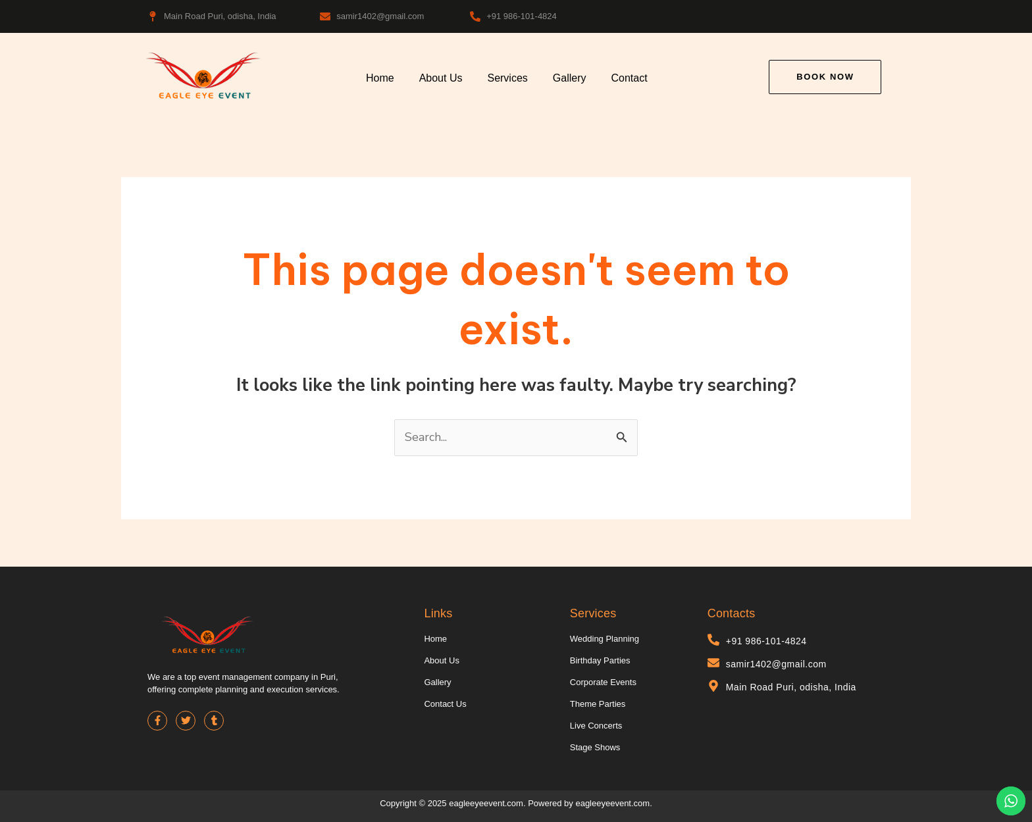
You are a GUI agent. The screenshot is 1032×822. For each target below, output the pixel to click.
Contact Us (445, 704)
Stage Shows (595, 747)
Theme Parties (598, 704)
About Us (441, 78)
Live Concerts (596, 726)
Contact (629, 78)
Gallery (569, 78)
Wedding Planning (604, 639)
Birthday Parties (600, 660)
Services (507, 78)
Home (380, 78)
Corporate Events (603, 682)
